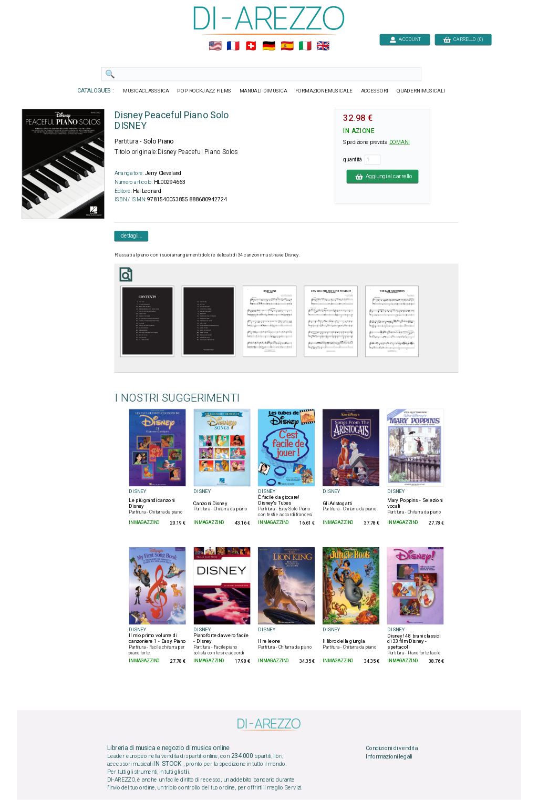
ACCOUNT (405, 39)
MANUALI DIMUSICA (263, 91)
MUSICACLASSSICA (146, 91)
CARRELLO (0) (463, 39)
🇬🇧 (322, 46)
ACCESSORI (375, 91)
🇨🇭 (250, 46)
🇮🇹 (305, 46)
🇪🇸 (287, 46)
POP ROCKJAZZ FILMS (204, 91)
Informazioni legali (389, 757)
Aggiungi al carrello (382, 176)
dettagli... (131, 236)
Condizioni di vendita (392, 748)
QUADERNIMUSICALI (421, 91)
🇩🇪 (268, 46)
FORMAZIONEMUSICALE (324, 91)
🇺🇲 (215, 46)
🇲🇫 (233, 46)
